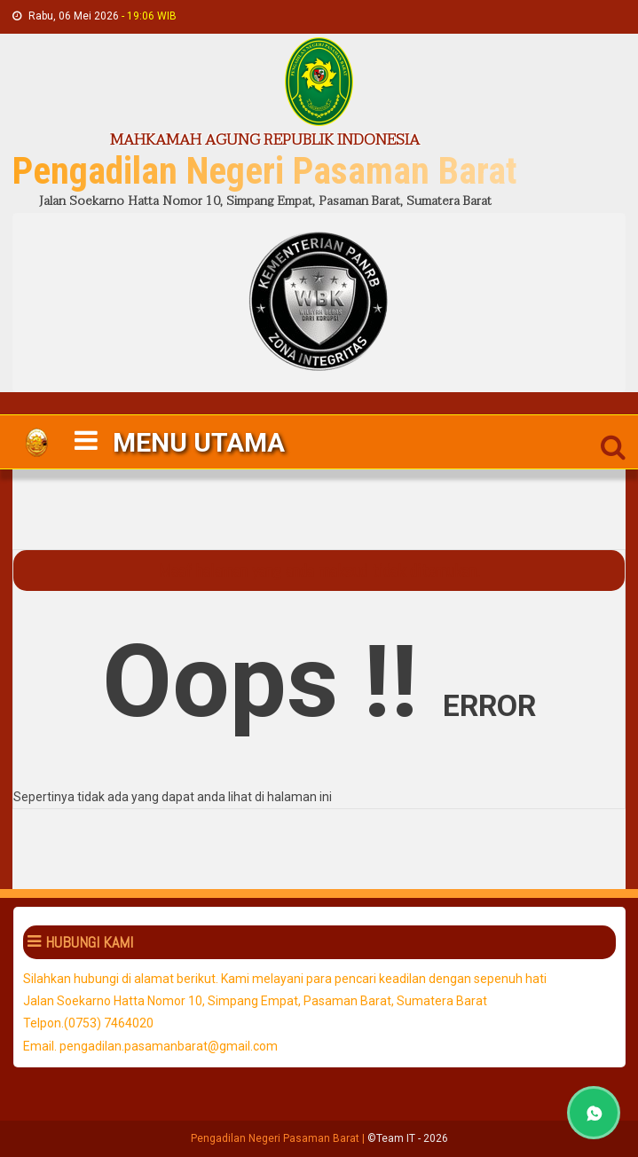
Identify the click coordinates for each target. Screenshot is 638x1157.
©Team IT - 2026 (407, 1138)
